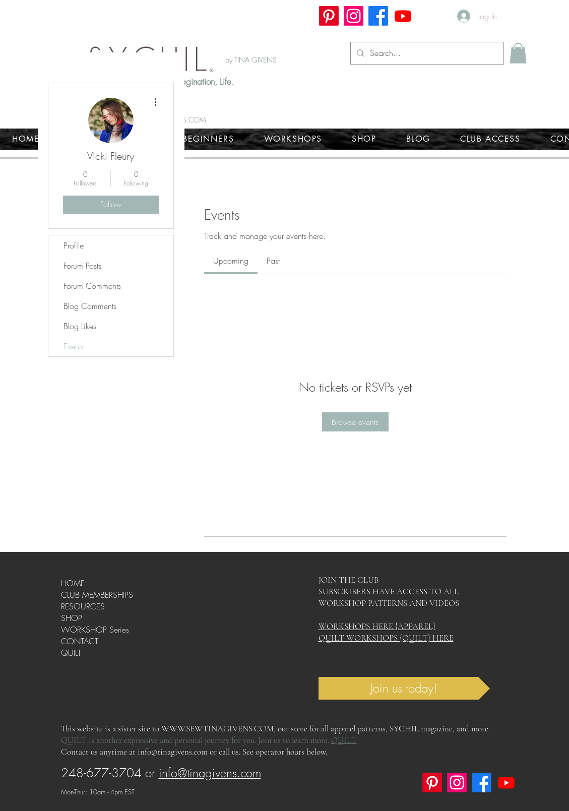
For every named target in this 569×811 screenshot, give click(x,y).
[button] (518, 53)
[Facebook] (378, 16)
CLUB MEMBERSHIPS (97, 594)
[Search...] (426, 53)
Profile (74, 245)
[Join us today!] (404, 688)
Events (74, 346)
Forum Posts (82, 265)
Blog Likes (80, 326)
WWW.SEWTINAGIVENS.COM (217, 728)
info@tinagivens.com (173, 751)
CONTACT (79, 641)
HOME (73, 583)
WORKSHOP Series (95, 629)
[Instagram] (353, 16)
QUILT (71, 652)
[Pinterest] (329, 16)
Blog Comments (90, 305)
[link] (230, 260)
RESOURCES (83, 606)
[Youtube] (403, 16)
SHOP (71, 617)
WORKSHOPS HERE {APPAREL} (377, 626)
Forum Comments (92, 285)
